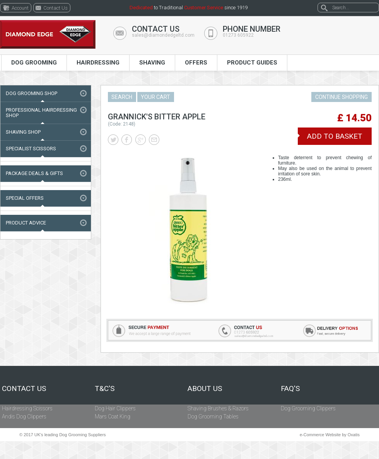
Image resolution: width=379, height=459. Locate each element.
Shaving (152, 62)
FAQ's (290, 389)
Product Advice (26, 223)
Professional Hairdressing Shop (41, 112)
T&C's (104, 389)
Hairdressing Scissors (27, 408)
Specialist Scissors (31, 148)
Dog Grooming (34, 62)
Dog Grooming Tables (213, 416)
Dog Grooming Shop (31, 93)
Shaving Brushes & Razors (218, 408)
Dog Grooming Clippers (308, 408)
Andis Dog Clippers (24, 416)
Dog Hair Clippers (115, 408)
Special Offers (25, 198)
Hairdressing (98, 62)
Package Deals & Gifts (34, 173)
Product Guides (252, 62)
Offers (196, 62)
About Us (205, 389)
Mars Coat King (112, 416)
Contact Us (24, 389)
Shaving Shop (23, 132)
